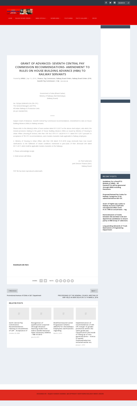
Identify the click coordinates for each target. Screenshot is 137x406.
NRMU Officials (41, 20)
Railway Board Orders (23, 20)
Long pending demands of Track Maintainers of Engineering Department (115, 233)
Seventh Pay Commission (46, 87)
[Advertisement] (52, 46)
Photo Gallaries (81, 20)
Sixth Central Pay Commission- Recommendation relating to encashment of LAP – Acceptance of (18, 332)
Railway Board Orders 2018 (81, 84)
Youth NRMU (68, 20)
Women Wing (55, 20)
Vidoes (94, 20)
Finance (40, 84)
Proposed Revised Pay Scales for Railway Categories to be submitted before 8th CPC (115, 202)
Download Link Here (21, 270)
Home (10, 20)
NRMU (23, 84)
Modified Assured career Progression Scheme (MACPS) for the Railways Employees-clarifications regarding (64, 332)
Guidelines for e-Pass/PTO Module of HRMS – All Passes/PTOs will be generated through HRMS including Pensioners (114, 191)
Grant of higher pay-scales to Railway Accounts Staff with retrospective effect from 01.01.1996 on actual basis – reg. (115, 212)
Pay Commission (49, 84)
